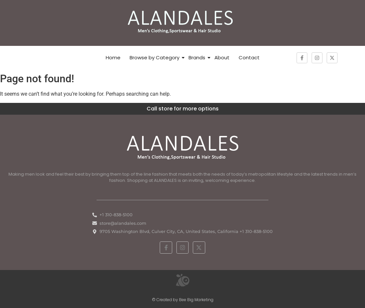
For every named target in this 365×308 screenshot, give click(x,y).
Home (113, 57)
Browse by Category (154, 57)
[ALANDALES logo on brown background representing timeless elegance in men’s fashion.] (182, 21)
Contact (249, 57)
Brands (197, 57)
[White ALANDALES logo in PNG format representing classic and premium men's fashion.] (182, 146)
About (221, 57)
